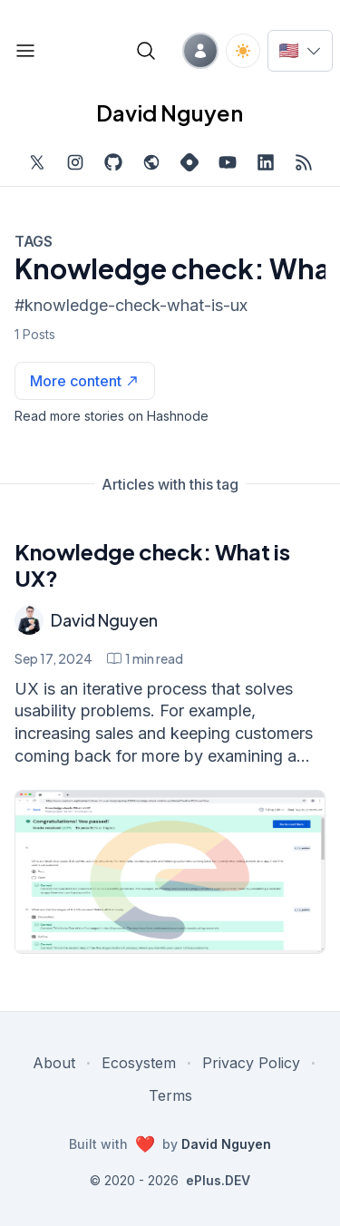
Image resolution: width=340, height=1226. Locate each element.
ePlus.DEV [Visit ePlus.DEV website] (218, 1180)
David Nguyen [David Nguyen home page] (169, 112)
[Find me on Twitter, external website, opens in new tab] (37, 162)
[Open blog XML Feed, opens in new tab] (303, 162)
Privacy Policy (251, 1063)
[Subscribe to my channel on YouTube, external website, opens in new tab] (227, 162)
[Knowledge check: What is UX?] (170, 872)
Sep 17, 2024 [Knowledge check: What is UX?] (53, 658)
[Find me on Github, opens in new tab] (113, 162)
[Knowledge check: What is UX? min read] (145, 658)
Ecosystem (139, 1063)
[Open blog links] (25, 51)
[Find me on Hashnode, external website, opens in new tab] (189, 162)
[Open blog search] (146, 51)
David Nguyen (104, 619)
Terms (170, 1095)
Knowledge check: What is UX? (152, 564)
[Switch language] (300, 51)
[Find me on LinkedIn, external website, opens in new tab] (265, 162)
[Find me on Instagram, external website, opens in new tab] (75, 162)
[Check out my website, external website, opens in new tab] (151, 162)
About (54, 1063)
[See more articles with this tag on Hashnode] (85, 381)
